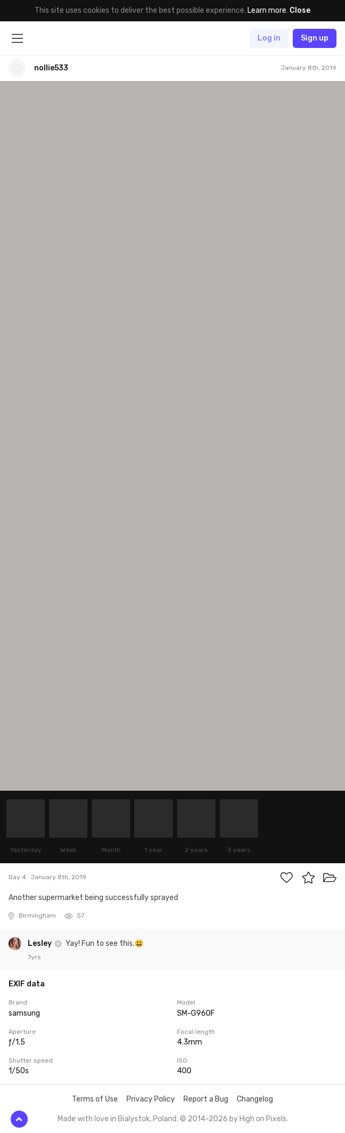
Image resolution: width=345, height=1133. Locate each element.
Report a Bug (205, 1099)
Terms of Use (95, 1099)
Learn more (266, 10)
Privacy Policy (150, 1099)
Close (300, 10)
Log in (269, 38)
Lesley (40, 943)
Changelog (255, 1099)
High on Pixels (262, 1118)
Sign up (314, 38)
